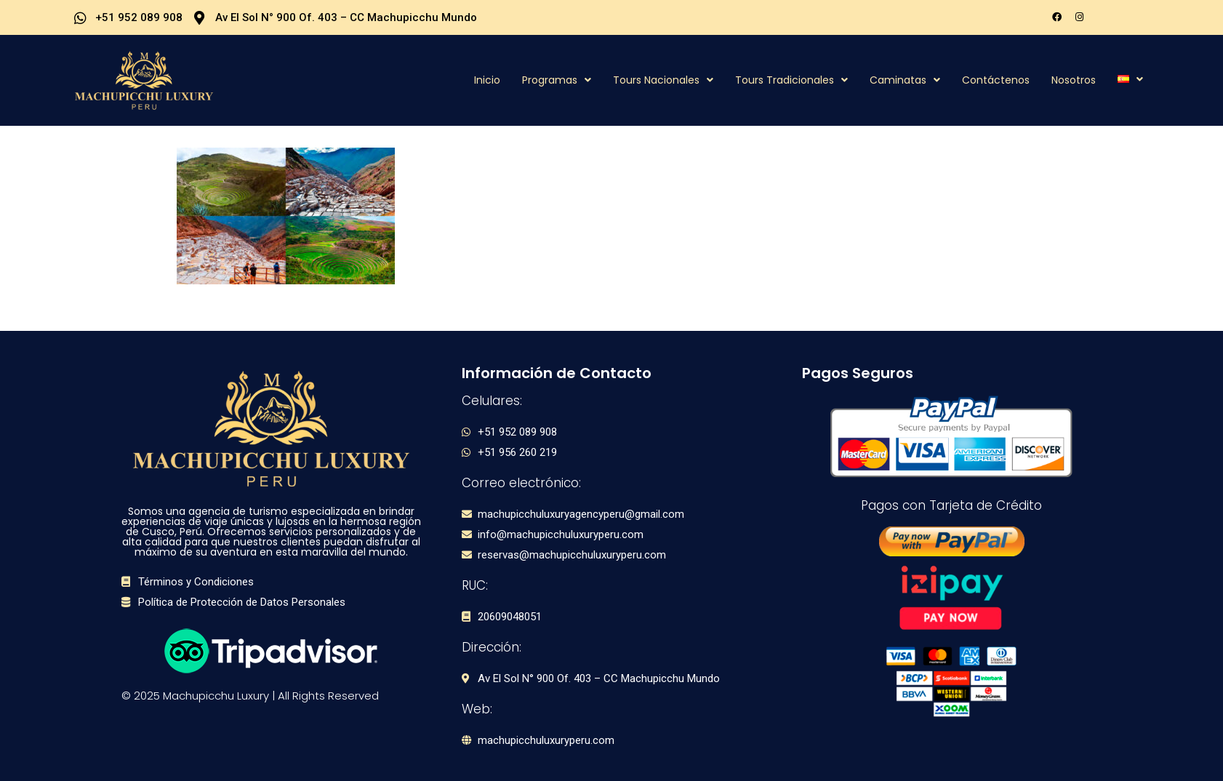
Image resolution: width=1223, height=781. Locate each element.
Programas (556, 80)
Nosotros (1073, 80)
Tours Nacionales (663, 80)
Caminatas (905, 80)
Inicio (487, 80)
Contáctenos (996, 80)
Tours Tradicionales (791, 80)
